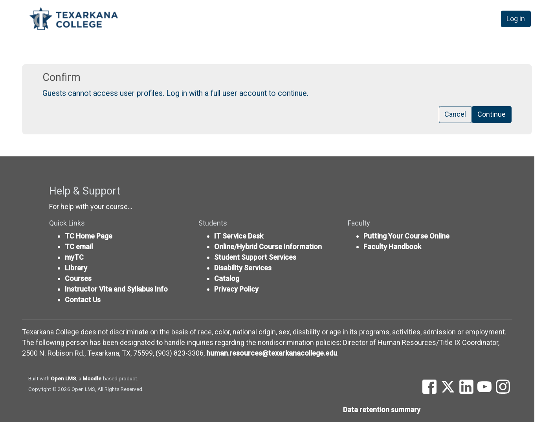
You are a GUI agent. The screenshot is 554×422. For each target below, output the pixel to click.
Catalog (226, 278)
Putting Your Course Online (406, 236)
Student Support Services (255, 257)
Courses (78, 278)
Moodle (92, 378)
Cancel (455, 114)
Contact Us (83, 299)
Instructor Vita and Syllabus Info (116, 289)
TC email (79, 246)
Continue (491, 114)
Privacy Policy (236, 289)
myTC (74, 257)
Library (76, 268)
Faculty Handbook (392, 246)
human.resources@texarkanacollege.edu (271, 353)
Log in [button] (515, 19)
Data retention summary (381, 409)
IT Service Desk (238, 236)
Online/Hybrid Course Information (268, 246)
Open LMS (63, 378)
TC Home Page (88, 236)
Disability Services (242, 268)
